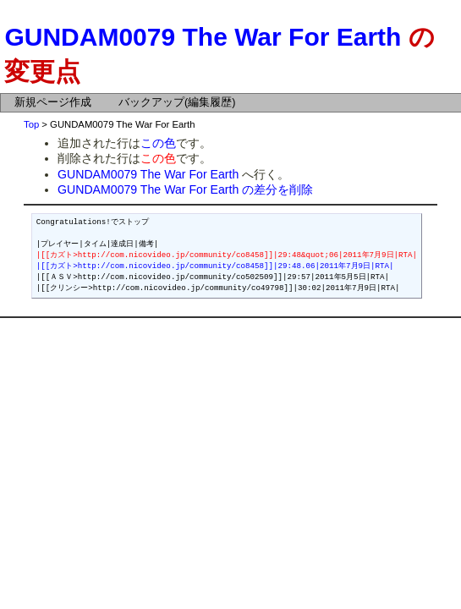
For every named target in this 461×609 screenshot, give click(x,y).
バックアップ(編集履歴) (176, 102)
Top (31, 124)
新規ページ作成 (52, 102)
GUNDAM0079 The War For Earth (202, 37)
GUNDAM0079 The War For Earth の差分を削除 (185, 189)
